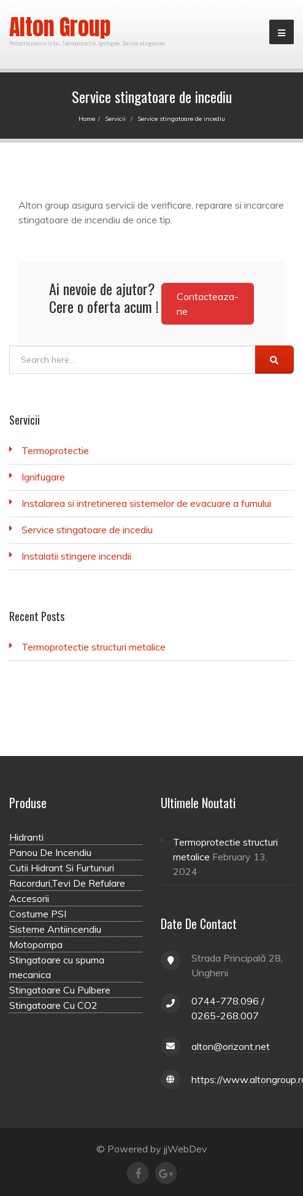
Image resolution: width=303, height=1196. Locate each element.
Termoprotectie (55, 450)
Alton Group (60, 27)
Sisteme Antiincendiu (55, 929)
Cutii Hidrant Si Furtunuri (61, 868)
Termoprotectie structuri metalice (93, 647)
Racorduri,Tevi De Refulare (67, 883)
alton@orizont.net (230, 1046)
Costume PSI (37, 914)
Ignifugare (43, 477)
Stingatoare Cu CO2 (53, 1005)
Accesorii (29, 898)
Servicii (115, 119)
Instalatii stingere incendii (76, 556)
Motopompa (36, 944)
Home (87, 119)
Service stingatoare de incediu (87, 529)
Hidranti (26, 837)
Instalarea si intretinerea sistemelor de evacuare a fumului (146, 503)
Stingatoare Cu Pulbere (59, 990)
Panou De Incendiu (50, 852)
